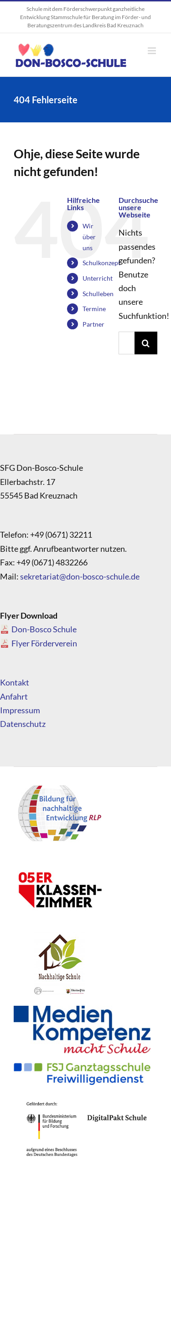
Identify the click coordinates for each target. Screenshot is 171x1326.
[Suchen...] (127, 343)
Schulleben (98, 293)
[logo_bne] (59, 785)
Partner (93, 324)
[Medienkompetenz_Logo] (82, 1010)
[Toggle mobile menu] (152, 50)
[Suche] (146, 343)
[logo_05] (59, 860)
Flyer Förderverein (44, 643)
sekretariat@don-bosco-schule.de (80, 576)
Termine (94, 309)
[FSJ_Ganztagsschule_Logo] (82, 1067)
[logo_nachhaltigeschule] (59, 935)
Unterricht (98, 278)
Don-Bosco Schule (44, 629)
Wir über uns (89, 237)
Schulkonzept (101, 263)
